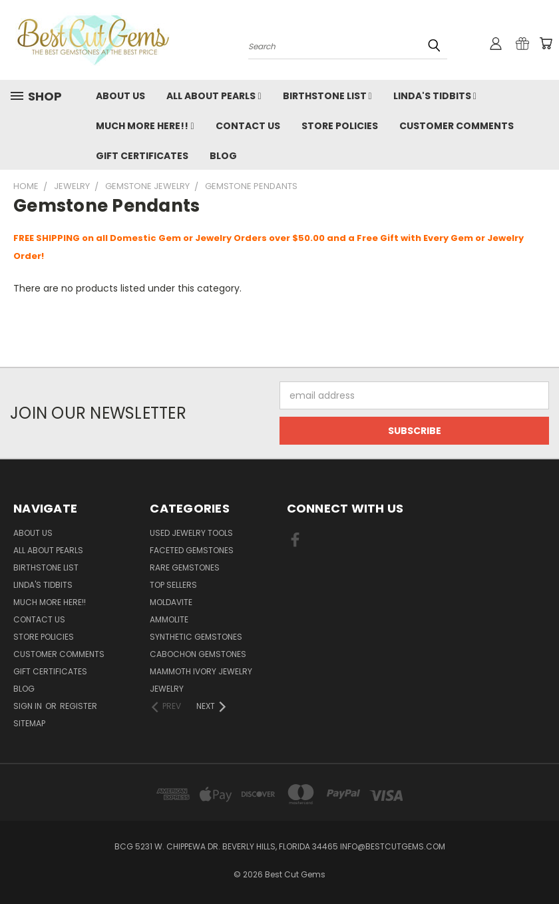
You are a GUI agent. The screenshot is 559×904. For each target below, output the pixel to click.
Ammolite (169, 619)
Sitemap (29, 723)
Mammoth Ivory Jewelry (201, 671)
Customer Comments (456, 125)
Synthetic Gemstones (196, 636)
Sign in (28, 706)
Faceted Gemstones (192, 550)
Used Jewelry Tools (191, 533)
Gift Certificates (142, 155)
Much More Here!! (145, 125)
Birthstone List (327, 96)
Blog (223, 155)
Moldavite (171, 602)
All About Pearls (213, 96)
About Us (120, 96)
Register (78, 706)
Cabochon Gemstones (198, 654)
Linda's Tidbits (434, 96)
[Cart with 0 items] (545, 43)
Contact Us (248, 125)
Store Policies (339, 125)
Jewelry (167, 688)
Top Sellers (173, 584)
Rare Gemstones (185, 567)
